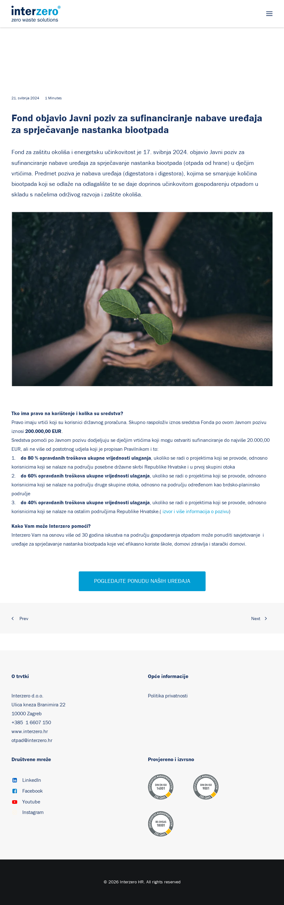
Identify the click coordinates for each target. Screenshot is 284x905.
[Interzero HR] (36, 14)
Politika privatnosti (168, 695)
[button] (269, 13)
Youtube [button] (31, 801)
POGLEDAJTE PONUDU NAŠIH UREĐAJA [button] (142, 581)
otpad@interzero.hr (31, 740)
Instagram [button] (33, 812)
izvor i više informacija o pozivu (196, 511)
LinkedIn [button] (31, 780)
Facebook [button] (32, 791)
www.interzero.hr (29, 731)
